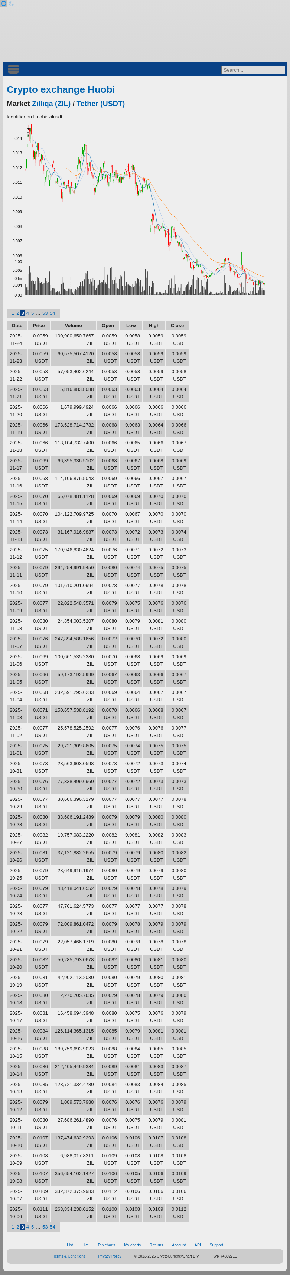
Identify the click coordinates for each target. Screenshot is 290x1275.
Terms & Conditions (69, 1256)
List (70, 1245)
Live (85, 1245)
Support (216, 1245)
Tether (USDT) (101, 104)
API (198, 1245)
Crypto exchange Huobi (61, 89)
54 (52, 313)
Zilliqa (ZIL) (51, 104)
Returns (156, 1245)
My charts (132, 1245)
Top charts (106, 1245)
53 (45, 313)
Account (179, 1245)
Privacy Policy (109, 1256)
